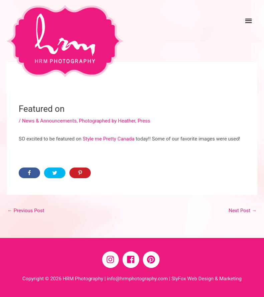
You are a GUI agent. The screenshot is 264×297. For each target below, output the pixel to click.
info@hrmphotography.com (137, 279)
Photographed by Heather (107, 121)
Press (144, 121)
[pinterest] (152, 259)
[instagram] (111, 259)
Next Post (243, 211)
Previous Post (25, 211)
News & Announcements (49, 121)
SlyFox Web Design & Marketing (207, 279)
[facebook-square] (132, 259)
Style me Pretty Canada (109, 139)
